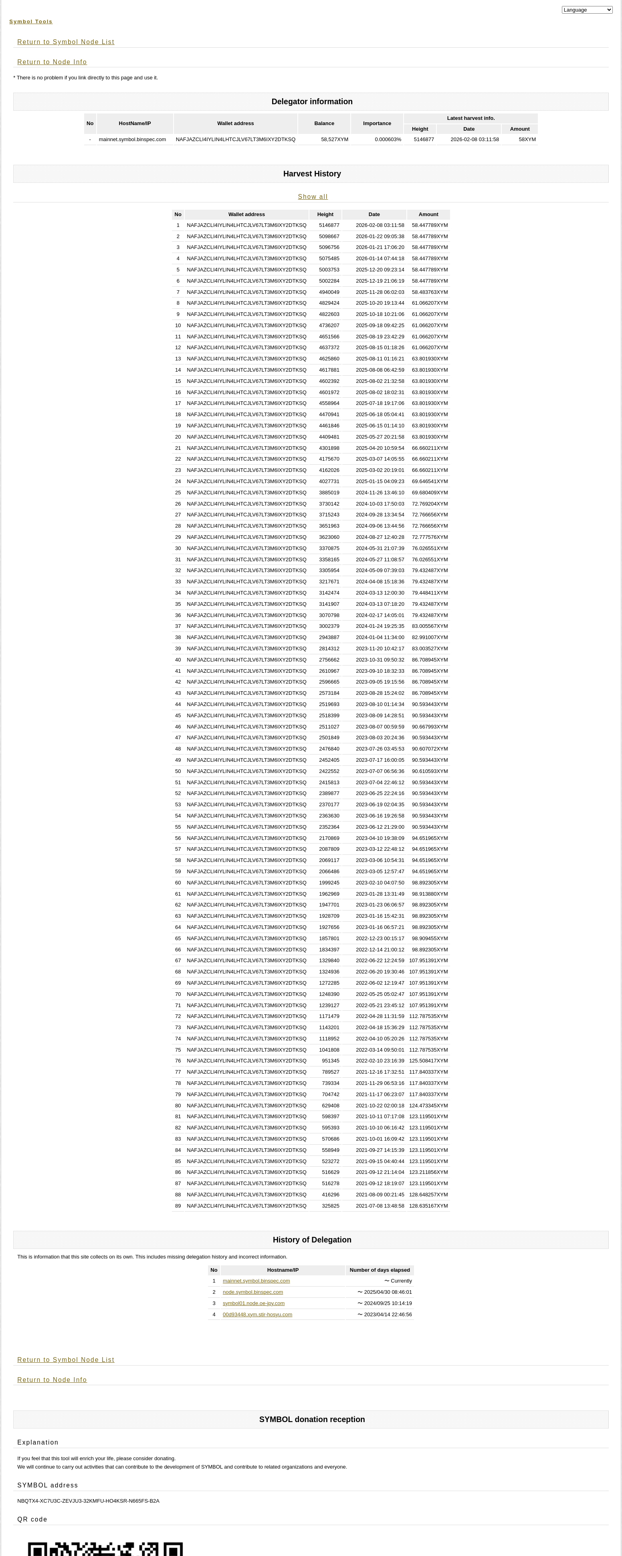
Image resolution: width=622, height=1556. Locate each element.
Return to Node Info (52, 62)
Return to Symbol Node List (66, 41)
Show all (313, 196)
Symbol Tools (31, 21)
